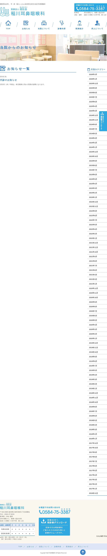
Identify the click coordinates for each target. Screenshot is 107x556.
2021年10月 (93, 252)
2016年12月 (93, 493)
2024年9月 (93, 124)
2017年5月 (93, 470)
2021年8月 (93, 261)
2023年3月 (93, 188)
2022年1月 (93, 238)
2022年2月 (93, 234)
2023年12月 (93, 152)
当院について (44, 546)
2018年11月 (93, 398)
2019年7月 (93, 366)
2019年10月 (93, 352)
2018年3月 (93, 429)
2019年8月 (93, 361)
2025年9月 (93, 88)
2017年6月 (93, 466)
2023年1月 (93, 197)
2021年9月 (93, 256)
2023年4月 (93, 184)
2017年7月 (93, 461)
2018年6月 (93, 416)
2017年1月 (93, 489)
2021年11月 (93, 247)
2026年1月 (93, 79)
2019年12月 (93, 343)
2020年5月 (93, 320)
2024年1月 (93, 147)
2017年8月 (93, 457)
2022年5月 (93, 225)
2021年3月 (93, 279)
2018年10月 (93, 402)
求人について (83, 546)
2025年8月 (93, 92)
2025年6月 (93, 102)
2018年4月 (93, 425)
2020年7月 (93, 311)
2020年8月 (93, 306)
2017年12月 (93, 443)
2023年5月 (93, 179)
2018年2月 (93, 434)
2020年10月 (93, 297)
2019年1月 (93, 388)
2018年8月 (93, 407)
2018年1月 (93, 439)
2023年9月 (93, 161)
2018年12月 (93, 393)
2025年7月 (93, 97)
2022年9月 (93, 211)
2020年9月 (93, 302)
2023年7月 (93, 170)
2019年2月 (93, 384)
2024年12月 (93, 115)
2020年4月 (93, 325)
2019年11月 (93, 347)
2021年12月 (93, 243)
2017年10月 (93, 448)
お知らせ (30, 546)
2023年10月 (93, 156)
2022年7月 (93, 220)
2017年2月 (93, 484)
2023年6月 (93, 174)
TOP (20, 546)
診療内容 (57, 546)
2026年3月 (93, 74)
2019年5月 (93, 370)
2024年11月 (93, 120)
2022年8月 (93, 215)
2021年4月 (93, 275)
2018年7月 (93, 411)
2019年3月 (93, 379)
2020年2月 (93, 334)
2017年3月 (93, 479)
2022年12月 (93, 202)
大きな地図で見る (101, 536)
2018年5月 (93, 420)
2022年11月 (93, 206)
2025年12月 (93, 83)
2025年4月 (93, 106)
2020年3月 (93, 329)
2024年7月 (93, 129)
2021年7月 (93, 266)
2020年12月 (93, 288)
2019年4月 (93, 375)
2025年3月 (93, 111)
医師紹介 (69, 546)
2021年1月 (93, 284)
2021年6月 (93, 270)
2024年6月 (93, 133)
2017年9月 (93, 452)
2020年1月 (93, 338)
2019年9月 (93, 357)
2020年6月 (93, 316)
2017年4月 (93, 475)
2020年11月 (93, 293)
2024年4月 (93, 138)
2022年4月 (93, 229)
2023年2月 (93, 193)
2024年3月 (93, 143)
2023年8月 (93, 165)
